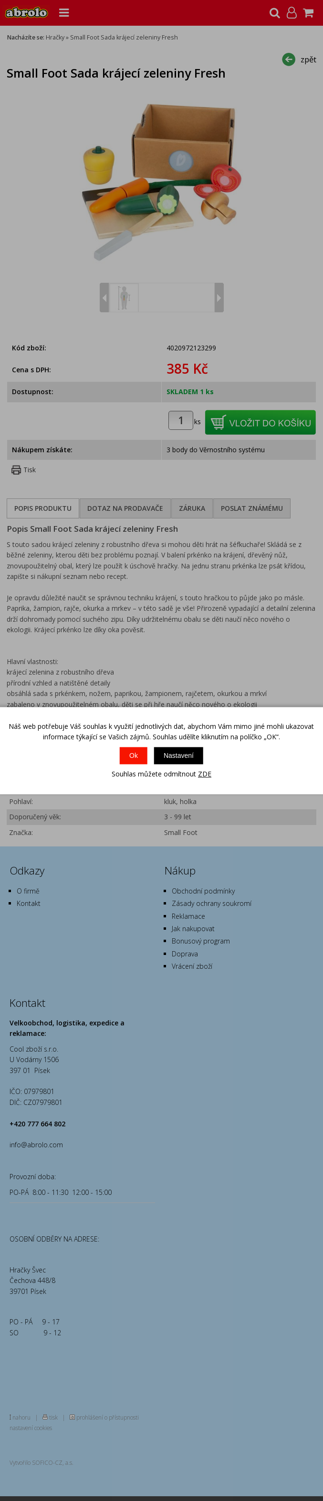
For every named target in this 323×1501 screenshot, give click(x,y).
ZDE (204, 774)
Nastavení (179, 756)
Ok (133, 756)
